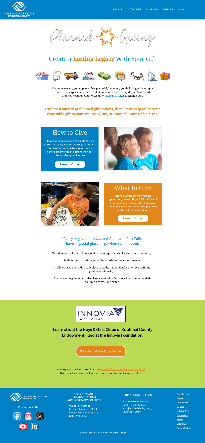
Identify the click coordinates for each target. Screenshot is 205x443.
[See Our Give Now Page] (101, 351)
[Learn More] (70, 164)
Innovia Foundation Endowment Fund (123, 369)
